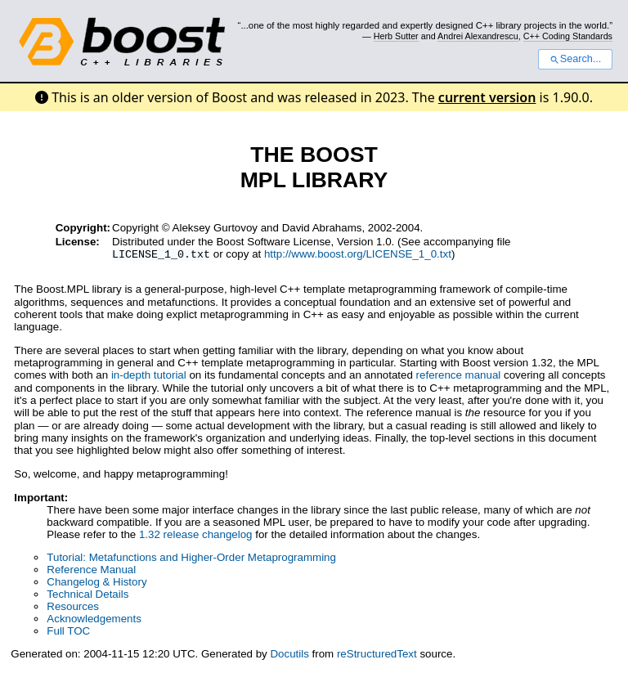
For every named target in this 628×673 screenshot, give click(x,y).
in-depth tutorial (148, 376)
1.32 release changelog (196, 536)
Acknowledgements (94, 620)
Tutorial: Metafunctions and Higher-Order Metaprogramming (191, 559)
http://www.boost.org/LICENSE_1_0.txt (357, 255)
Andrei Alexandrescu (477, 36)
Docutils (289, 655)
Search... (575, 59)
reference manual (458, 376)
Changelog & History (96, 583)
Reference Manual (91, 571)
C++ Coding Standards (567, 36)
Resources (73, 608)
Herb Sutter (396, 36)
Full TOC (68, 632)
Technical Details (87, 596)
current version (487, 97)
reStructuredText (377, 655)
